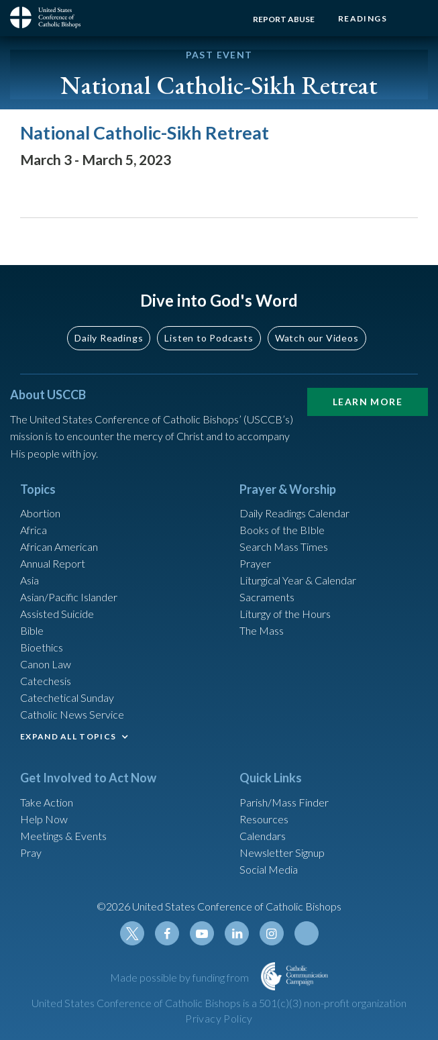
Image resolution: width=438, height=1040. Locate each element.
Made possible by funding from (180, 977)
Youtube (202, 933)
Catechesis (45, 680)
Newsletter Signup (282, 852)
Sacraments (266, 596)
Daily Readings (108, 338)
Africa (33, 529)
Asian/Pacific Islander (68, 596)
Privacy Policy (219, 1018)
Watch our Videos (317, 338)
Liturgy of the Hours (285, 613)
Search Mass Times (283, 546)
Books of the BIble (282, 529)
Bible (32, 630)
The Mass (261, 630)
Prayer (255, 563)
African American (59, 546)
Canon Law (45, 664)
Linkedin (237, 933)
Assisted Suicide (57, 613)
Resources (263, 819)
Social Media (268, 869)
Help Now (44, 819)
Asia (29, 580)
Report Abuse (284, 19)
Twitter (132, 933)
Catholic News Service (72, 714)
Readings (362, 18)
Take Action (46, 802)
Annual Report (52, 563)
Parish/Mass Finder (284, 802)
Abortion (40, 513)
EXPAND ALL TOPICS (68, 736)
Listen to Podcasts (208, 338)
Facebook (167, 933)
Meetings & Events (63, 835)
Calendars (262, 835)
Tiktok (306, 933)
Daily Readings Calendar (294, 513)
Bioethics (41, 647)
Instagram (272, 933)
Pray (31, 852)
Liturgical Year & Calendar (297, 580)
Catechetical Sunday (67, 697)
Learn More (367, 401)
